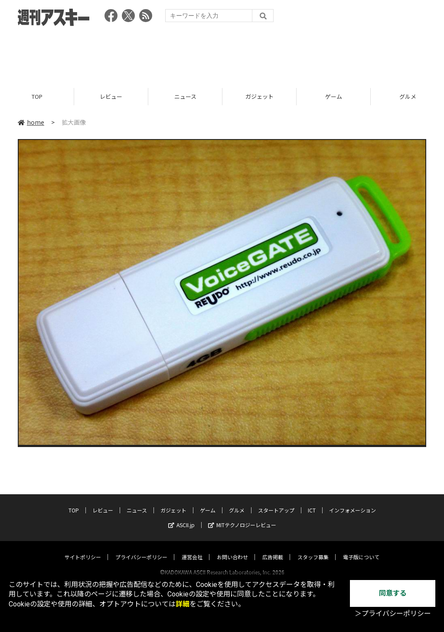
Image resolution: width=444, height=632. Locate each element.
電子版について (361, 548)
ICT (312, 502)
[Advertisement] (222, 54)
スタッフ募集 (313, 548)
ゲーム (333, 96)
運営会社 (192, 548)
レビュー (111, 96)
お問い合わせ (232, 548)
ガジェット (259, 96)
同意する (393, 593)
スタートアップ (276, 502)
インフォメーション (352, 502)
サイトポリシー (83, 548)
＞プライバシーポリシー (393, 613)
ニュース (185, 96)
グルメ (237, 502)
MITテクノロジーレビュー (242, 516)
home (31, 122)
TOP (37, 96)
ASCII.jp (181, 516)
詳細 (182, 604)
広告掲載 (272, 548)
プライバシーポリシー (141, 548)
